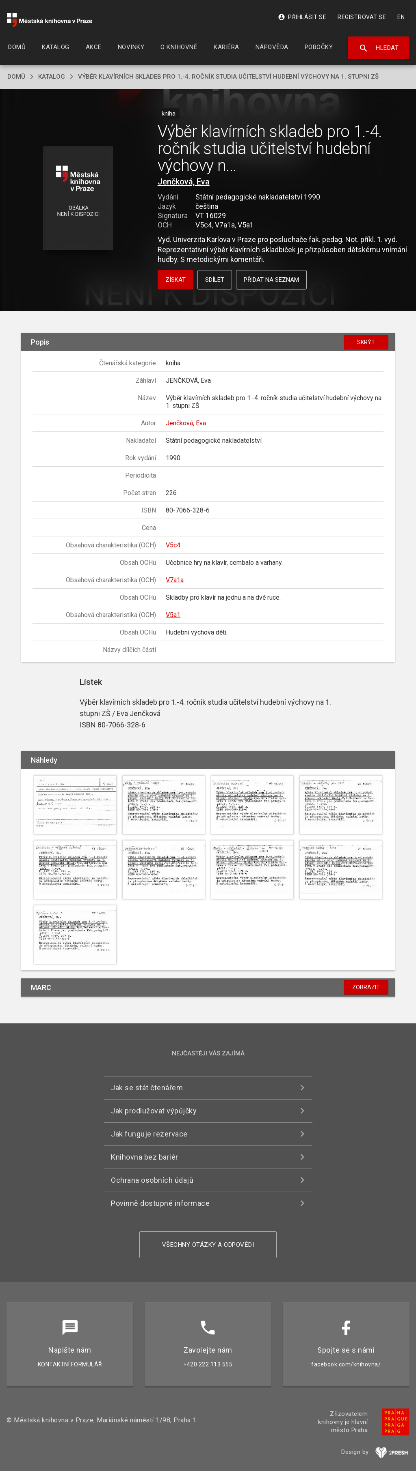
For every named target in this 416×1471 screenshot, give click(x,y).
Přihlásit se (302, 17)
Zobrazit (366, 987)
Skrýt (366, 342)
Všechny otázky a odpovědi (208, 1244)
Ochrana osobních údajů (152, 1180)
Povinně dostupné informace (160, 1203)
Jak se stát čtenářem (147, 1087)
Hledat (379, 48)
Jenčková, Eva (184, 182)
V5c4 (173, 545)
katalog (51, 76)
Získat (175, 279)
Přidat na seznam (271, 279)
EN (401, 17)
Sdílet (214, 279)
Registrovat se (362, 17)
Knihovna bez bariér (144, 1157)
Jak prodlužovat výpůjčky (154, 1110)
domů (16, 76)
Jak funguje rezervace (149, 1134)
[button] (77, 199)
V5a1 (173, 615)
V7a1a (175, 580)
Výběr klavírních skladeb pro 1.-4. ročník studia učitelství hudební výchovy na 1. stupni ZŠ (228, 76)
